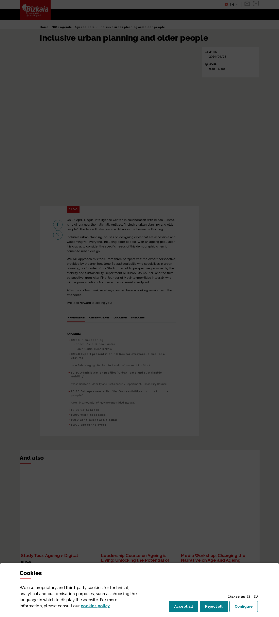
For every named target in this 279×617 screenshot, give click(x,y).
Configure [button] (246, 607)
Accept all (186, 607)
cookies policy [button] (95, 605)
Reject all (216, 607)
